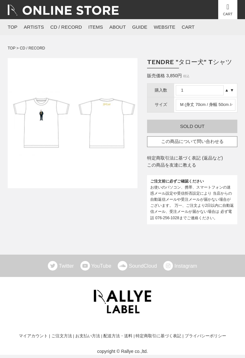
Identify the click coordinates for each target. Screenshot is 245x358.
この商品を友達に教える (171, 165)
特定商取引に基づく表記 (158, 336)
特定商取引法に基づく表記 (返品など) (185, 157)
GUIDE (139, 27)
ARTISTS (34, 27)
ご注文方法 (61, 336)
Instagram (185, 266)
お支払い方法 (87, 336)
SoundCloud (145, 266)
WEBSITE (164, 27)
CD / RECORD (66, 27)
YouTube (103, 266)
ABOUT (117, 27)
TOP (13, 27)
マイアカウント (33, 336)
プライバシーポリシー (205, 336)
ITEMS (95, 27)
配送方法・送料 (117, 336)
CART (188, 27)
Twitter (69, 266)
